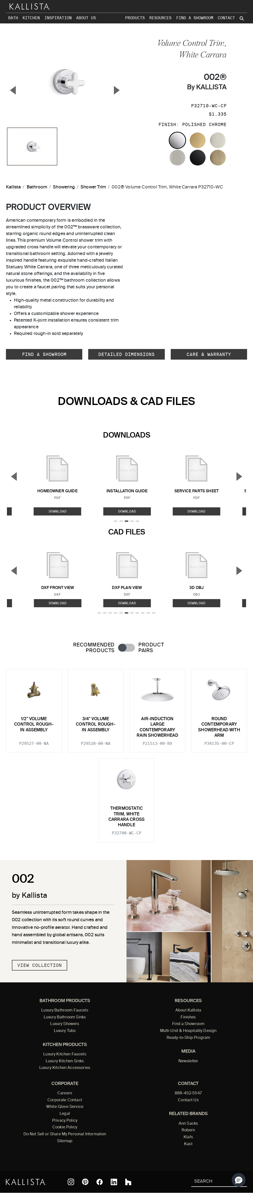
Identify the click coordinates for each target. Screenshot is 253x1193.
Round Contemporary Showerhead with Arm (219, 727)
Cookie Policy (64, 1127)
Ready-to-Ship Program (188, 1038)
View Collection (39, 965)
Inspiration (58, 18)
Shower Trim (93, 187)
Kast (188, 1144)
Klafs (188, 1137)
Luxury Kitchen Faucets (64, 1054)
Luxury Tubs (65, 1031)
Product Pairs (151, 648)
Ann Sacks (188, 1124)
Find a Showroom (194, 18)
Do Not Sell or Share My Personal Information (64, 1134)
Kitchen (31, 18)
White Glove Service (64, 1107)
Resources (160, 18)
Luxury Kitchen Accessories (64, 1068)
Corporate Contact (64, 1100)
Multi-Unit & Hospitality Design (188, 1031)
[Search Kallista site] (242, 18)
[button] (239, 1180)
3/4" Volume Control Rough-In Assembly (95, 724)
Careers (64, 1093)
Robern (188, 1130)
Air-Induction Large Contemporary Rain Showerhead (157, 727)
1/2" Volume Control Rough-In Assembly (33, 724)
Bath (13, 18)
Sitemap (64, 1141)
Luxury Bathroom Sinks (65, 1017)
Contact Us (188, 1100)
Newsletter (188, 1061)
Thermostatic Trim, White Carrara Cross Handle (126, 817)
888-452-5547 (188, 1093)
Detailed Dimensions (126, 354)
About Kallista (188, 1010)
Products (135, 18)
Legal (65, 1114)
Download (57, 511)
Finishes (188, 1017)
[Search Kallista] (211, 1182)
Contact (226, 18)
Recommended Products (94, 648)
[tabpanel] (126, 752)
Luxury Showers (64, 1024)
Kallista (13, 187)
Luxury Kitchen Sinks (65, 1061)
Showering (64, 187)
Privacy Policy (64, 1121)
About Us (86, 18)
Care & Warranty (209, 354)
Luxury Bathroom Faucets (64, 1010)
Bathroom (37, 187)
